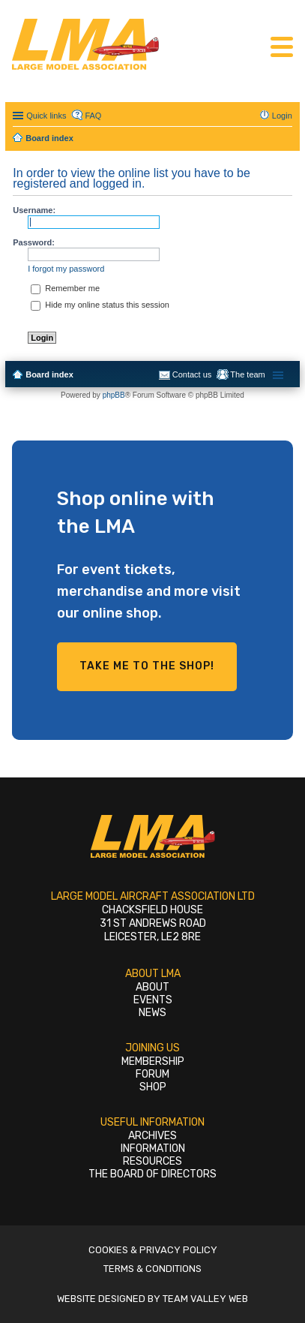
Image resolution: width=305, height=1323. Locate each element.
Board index (49, 374)
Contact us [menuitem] (192, 374)
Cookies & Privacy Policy (152, 1249)
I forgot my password (66, 268)
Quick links (46, 115)
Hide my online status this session (100, 304)
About (152, 987)
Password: (34, 242)
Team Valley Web (205, 1298)
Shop (152, 1087)
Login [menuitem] (282, 115)
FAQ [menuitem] (93, 115)
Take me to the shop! (146, 666)
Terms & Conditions (152, 1268)
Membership (152, 1061)
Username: (34, 210)
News (152, 1012)
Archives (152, 1135)
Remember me (65, 288)
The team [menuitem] (247, 374)
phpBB (114, 395)
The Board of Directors (152, 1174)
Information (153, 1148)
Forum (152, 1074)
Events (152, 1000)
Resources (152, 1161)
